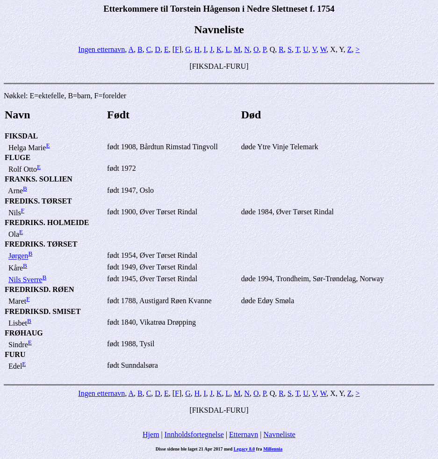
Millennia (272, 449)
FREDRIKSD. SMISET (43, 311)
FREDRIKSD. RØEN (39, 289)
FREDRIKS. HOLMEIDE (47, 222)
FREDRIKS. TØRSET (41, 244)
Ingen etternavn (101, 49)
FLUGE (17, 157)
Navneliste (279, 434)
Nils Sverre (25, 280)
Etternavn (243, 434)
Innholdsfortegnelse (194, 434)
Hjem (151, 434)
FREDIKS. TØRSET (38, 201)
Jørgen (18, 256)
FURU (15, 354)
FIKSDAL (21, 136)
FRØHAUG (24, 333)
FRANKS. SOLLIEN (38, 179)
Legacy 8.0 (244, 449)
